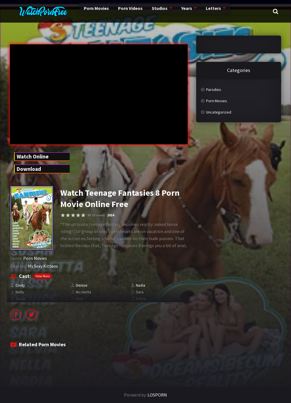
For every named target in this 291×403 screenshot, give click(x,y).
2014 (110, 215)
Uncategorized (218, 112)
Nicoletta (83, 292)
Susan (21, 298)
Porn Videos (113, 11)
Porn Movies (80, 11)
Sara (140, 292)
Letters (194, 11)
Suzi (79, 298)
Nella (20, 292)
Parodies (213, 89)
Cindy (20, 285)
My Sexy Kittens (43, 266)
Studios (142, 11)
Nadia (140, 285)
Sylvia (141, 298)
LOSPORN (157, 395)
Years (168, 11)
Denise (81, 285)
